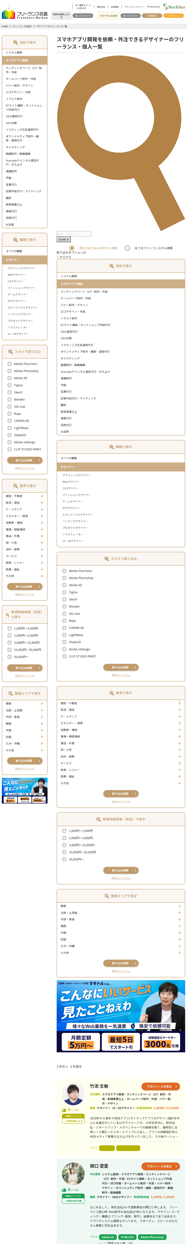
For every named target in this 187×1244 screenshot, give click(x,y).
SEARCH (63, 239)
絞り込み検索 (24, 460)
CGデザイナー (16, 281)
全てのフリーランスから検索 (154, 248)
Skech (18, 392)
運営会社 (101, 6)
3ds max (19, 406)
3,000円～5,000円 (26, 635)
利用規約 (115, 6)
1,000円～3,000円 (26, 628)
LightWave (21, 428)
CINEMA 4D (21, 420)
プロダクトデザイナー (20, 321)
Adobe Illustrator (25, 363)
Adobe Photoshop (26, 371)
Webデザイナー (17, 274)
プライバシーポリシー (134, 6)
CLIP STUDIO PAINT (27, 449)
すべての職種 (14, 251)
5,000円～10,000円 (26, 642)
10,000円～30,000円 (27, 649)
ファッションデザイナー (22, 288)
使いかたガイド (83, 15)
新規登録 (152, 15)
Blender (19, 399)
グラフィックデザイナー (22, 268)
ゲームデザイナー (18, 294)
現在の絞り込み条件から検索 (98, 248)
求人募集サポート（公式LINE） (83, 7)
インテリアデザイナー (20, 314)
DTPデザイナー (17, 301)
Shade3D (20, 435)
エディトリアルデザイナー (23, 307)
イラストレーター (18, 327)
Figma (18, 385)
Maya (17, 413)
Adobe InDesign (24, 442)
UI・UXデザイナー (18, 334)
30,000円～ (21, 657)
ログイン (173, 15)
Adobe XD (20, 378)
